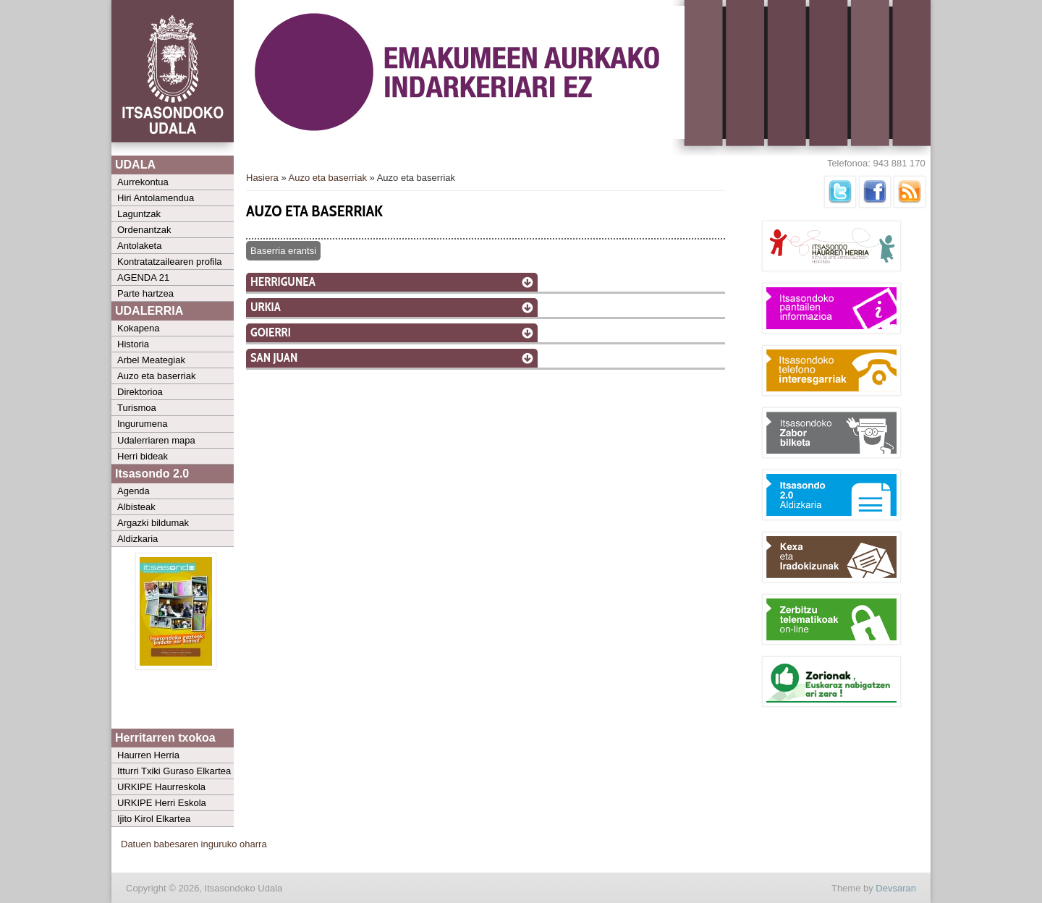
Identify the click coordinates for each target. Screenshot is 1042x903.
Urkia (265, 307)
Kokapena (138, 328)
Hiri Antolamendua (155, 197)
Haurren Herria (148, 755)
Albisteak (136, 506)
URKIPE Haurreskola (161, 786)
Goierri (270, 332)
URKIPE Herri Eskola (161, 802)
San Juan (273, 357)
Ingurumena (142, 423)
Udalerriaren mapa (156, 440)
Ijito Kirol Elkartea (153, 818)
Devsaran (896, 888)
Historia (133, 344)
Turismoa (136, 407)
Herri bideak (142, 456)
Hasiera (262, 177)
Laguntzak (139, 213)
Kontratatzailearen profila (169, 261)
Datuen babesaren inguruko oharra (194, 844)
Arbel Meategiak (151, 360)
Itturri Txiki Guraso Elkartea (174, 771)
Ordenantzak (144, 229)
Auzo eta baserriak (156, 375)
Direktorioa (140, 391)
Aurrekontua (143, 182)
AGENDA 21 (143, 277)
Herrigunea (282, 281)
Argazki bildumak (153, 522)
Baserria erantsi (283, 250)
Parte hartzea (145, 293)
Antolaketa (139, 245)
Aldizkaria (137, 538)
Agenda (133, 491)
